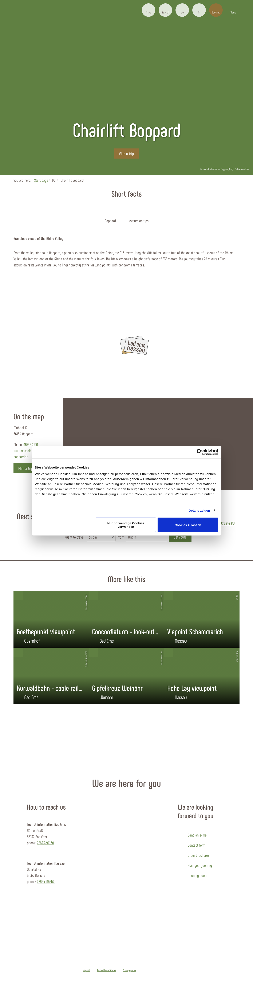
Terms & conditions (106, 970)
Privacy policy (130, 970)
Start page (41, 180)
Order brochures (198, 855)
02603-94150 (45, 842)
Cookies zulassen (188, 525)
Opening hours (197, 875)
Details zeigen (199, 510)
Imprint (86, 970)
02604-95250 (46, 881)
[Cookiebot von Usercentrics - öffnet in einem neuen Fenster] (199, 452)
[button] (148, 10)
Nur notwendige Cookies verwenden (125, 524)
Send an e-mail (198, 835)
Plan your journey (200, 865)
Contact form (196, 845)
